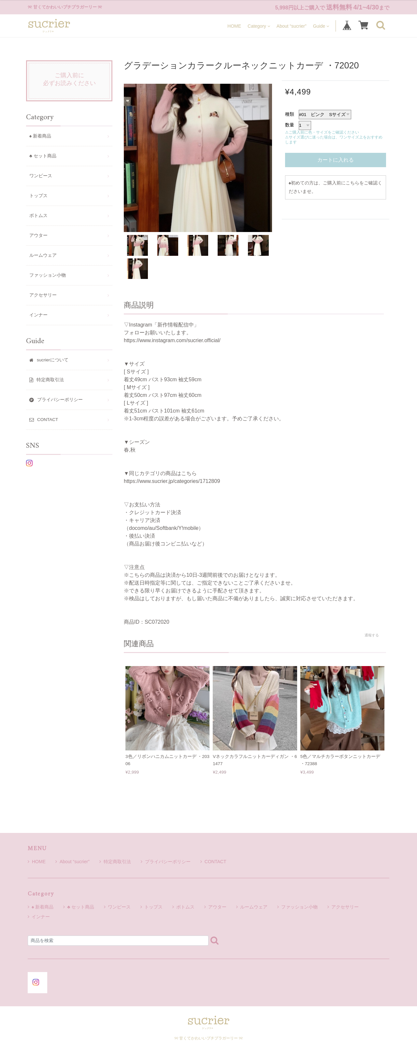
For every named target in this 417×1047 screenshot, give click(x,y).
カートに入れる (335, 160)
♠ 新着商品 (40, 136)
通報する (372, 635)
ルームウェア (43, 255)
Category (259, 25)
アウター (38, 235)
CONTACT (213, 861)
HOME (234, 25)
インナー (38, 315)
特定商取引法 (115, 861)
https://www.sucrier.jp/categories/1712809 (172, 481)
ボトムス (38, 215)
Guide (321, 25)
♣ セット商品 (42, 155)
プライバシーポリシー (166, 861)
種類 (289, 114)
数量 (289, 125)
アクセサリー (43, 295)
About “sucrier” (292, 25)
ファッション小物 (47, 275)
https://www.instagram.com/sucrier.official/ (172, 340)
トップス (38, 195)
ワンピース (40, 175)
